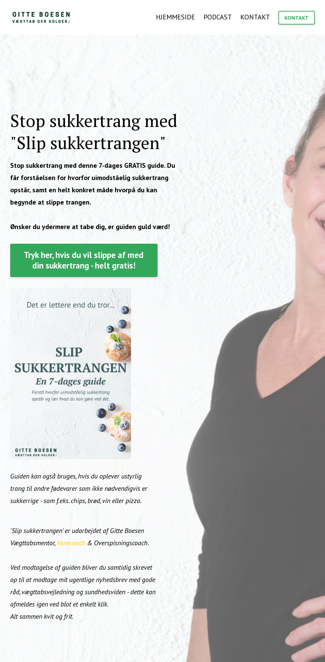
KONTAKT (255, 17)
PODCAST (218, 17)
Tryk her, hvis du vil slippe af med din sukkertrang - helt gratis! (84, 260)
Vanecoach (70, 542)
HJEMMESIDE (175, 17)
